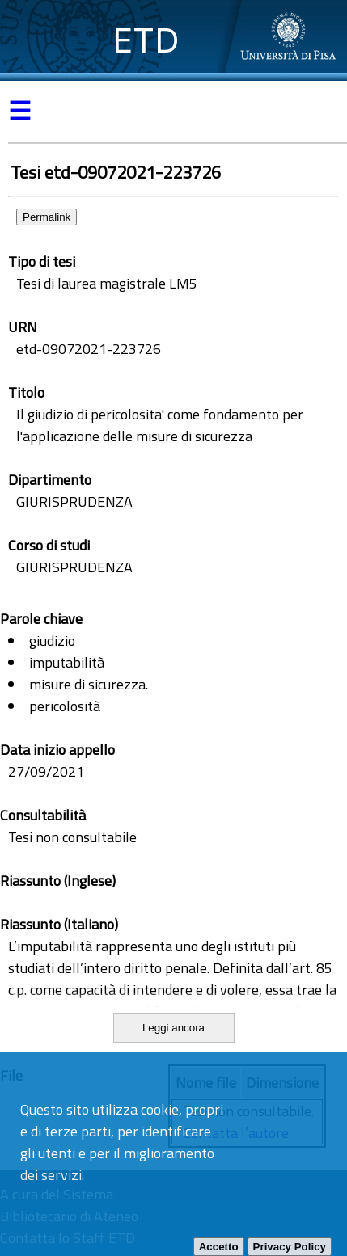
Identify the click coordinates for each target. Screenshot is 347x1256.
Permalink (46, 217)
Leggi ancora (173, 1028)
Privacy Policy (289, 1247)
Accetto (219, 1247)
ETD (146, 40)
